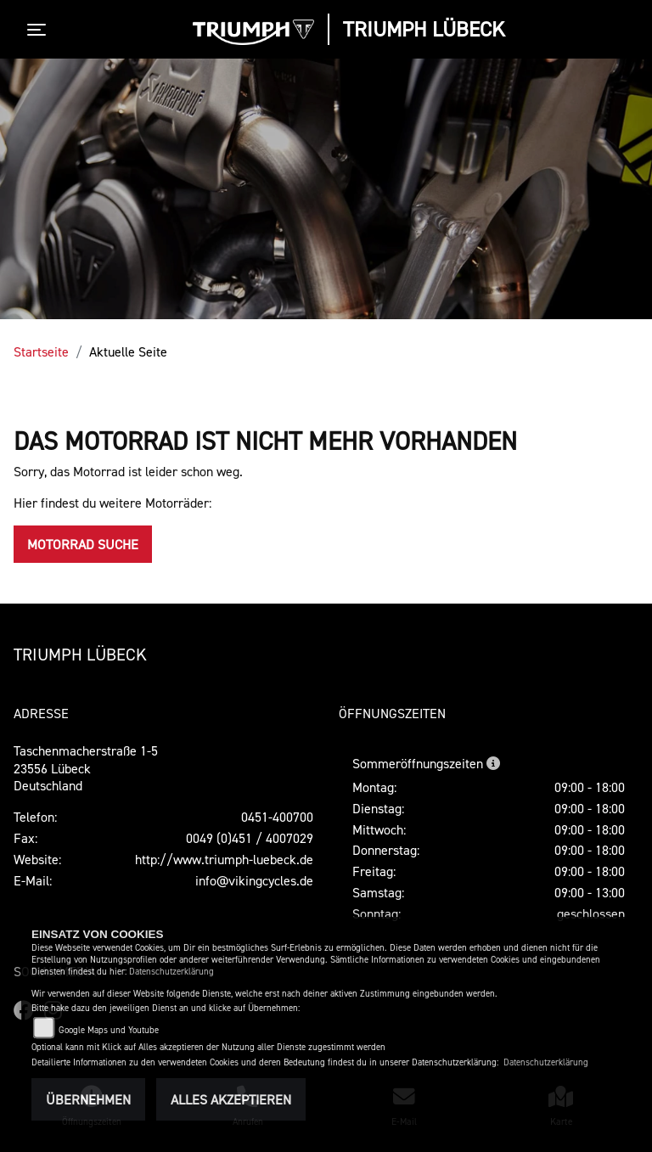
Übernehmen (88, 1099)
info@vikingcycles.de (254, 880)
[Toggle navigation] (40, 30)
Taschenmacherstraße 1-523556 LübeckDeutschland (86, 768)
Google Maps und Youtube (109, 1030)
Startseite (41, 351)
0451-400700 (277, 816)
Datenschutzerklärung (171, 971)
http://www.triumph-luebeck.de (224, 859)
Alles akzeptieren (231, 1099)
